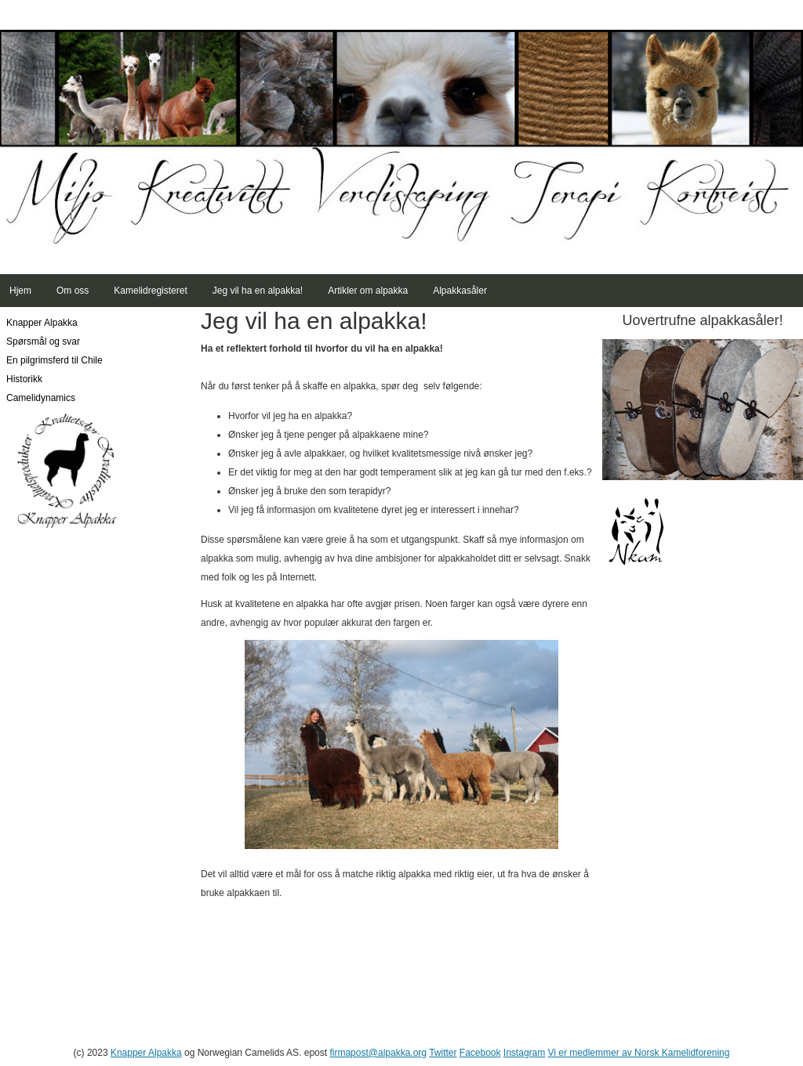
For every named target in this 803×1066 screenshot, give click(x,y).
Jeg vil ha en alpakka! (258, 290)
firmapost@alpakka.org (378, 1052)
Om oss (72, 290)
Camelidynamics (40, 397)
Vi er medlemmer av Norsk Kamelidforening (639, 1052)
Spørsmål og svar (43, 341)
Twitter (442, 1052)
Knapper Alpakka (42, 322)
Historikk (24, 379)
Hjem (20, 290)
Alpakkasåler (460, 290)
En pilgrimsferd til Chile (54, 360)
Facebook (480, 1052)
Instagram (524, 1052)
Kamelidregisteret (150, 290)
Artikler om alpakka (368, 290)
